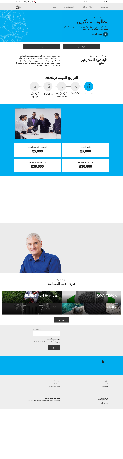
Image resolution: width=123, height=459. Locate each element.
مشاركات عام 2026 (87, 7)
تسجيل (96, 1)
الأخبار (54, 7)
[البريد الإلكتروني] (46, 381)
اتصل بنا (106, 1)
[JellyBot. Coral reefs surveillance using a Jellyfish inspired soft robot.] (91, 345)
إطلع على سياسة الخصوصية (53, 387)
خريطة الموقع (105, 436)
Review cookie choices (54, 435)
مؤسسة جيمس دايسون (102, 433)
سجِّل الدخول (84, 1)
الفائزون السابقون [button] (69, 7)
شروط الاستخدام (56, 433)
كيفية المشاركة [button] (104, 7)
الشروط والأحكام (56, 430)
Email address (36, 377)
